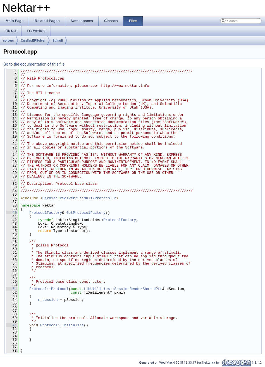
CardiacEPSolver (33, 40)
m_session (48, 299)
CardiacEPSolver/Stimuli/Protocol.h (79, 198)
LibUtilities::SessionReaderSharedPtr (123, 288)
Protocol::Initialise (62, 325)
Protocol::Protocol (48, 288)
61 (11, 288)
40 (11, 212)
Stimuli (57, 40)
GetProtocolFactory (86, 212)
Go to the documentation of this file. (34, 64)
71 (11, 325)
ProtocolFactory (45, 212)
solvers (8, 40)
